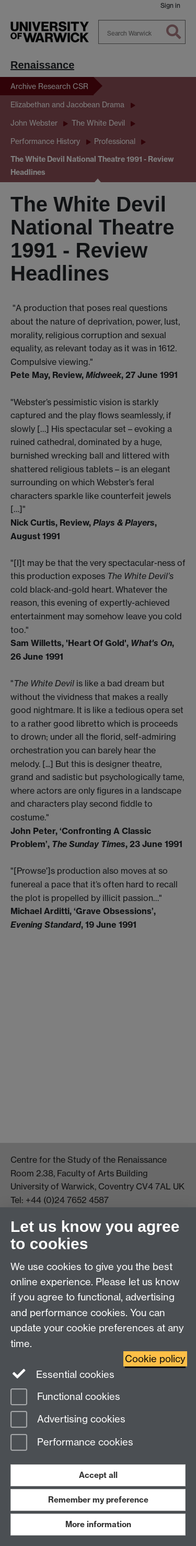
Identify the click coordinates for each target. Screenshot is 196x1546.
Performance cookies (71, 1443)
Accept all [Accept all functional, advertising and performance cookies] (98, 1475)
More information (98, 1524)
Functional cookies (65, 1397)
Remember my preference (98, 1500)
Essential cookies (62, 1374)
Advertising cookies (67, 1420)
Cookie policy (155, 1359)
